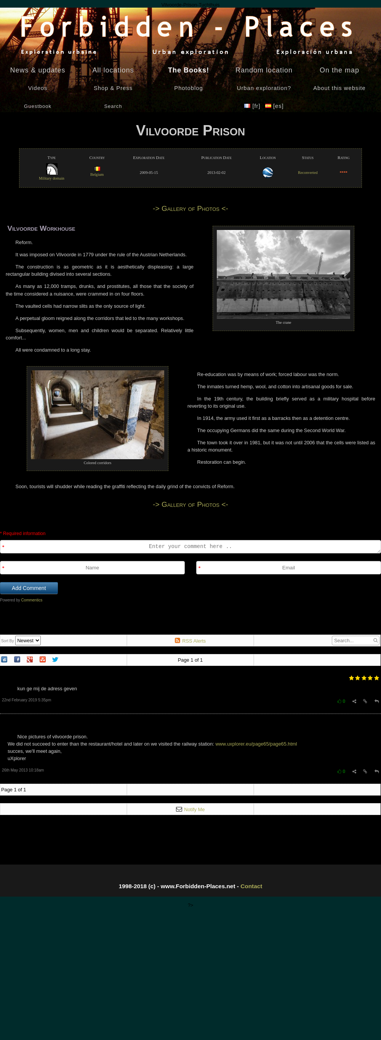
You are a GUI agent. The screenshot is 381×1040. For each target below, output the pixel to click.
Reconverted (308, 172)
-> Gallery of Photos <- (190, 208)
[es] (274, 106)
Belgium (97, 172)
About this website (339, 88)
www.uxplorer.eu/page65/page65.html (256, 744)
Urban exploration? (264, 88)
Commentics (32, 600)
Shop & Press (113, 88)
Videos (38, 88)
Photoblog (188, 88)
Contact (251, 886)
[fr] (253, 106)
